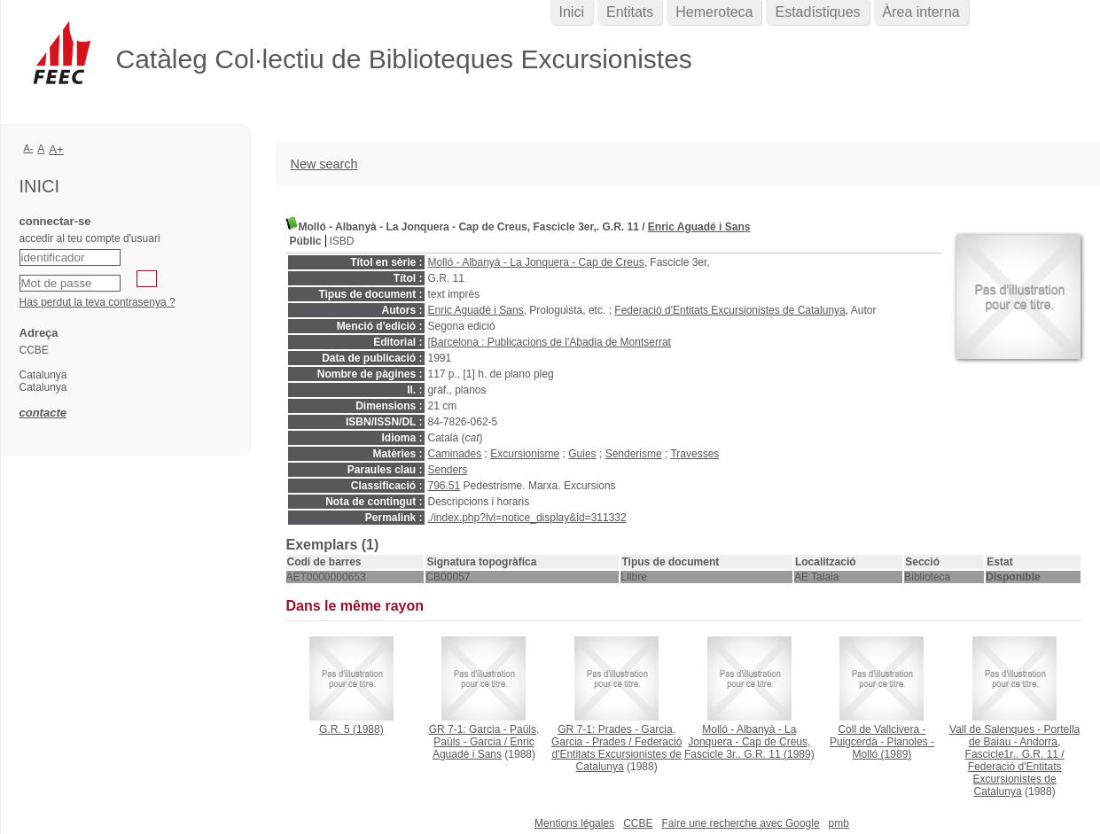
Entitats (629, 11)
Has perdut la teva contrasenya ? (98, 302)
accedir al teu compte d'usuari (90, 238)
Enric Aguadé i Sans (699, 227)
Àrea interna (921, 11)
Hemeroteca (714, 11)
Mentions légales (574, 823)
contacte (43, 412)
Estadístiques (817, 11)
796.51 (444, 485)
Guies (582, 454)
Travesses (694, 454)
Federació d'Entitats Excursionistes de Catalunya (729, 310)
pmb (839, 823)
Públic (306, 241)
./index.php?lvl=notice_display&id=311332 (527, 517)
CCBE (637, 823)
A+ (56, 149)
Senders (448, 470)
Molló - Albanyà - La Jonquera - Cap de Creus (536, 262)
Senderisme (633, 454)
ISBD (342, 241)
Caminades (455, 454)
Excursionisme (524, 454)
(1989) (749, 741)
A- (29, 148)
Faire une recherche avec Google (740, 823)
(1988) (351, 729)
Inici (571, 11)
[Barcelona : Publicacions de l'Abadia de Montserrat (549, 342)
